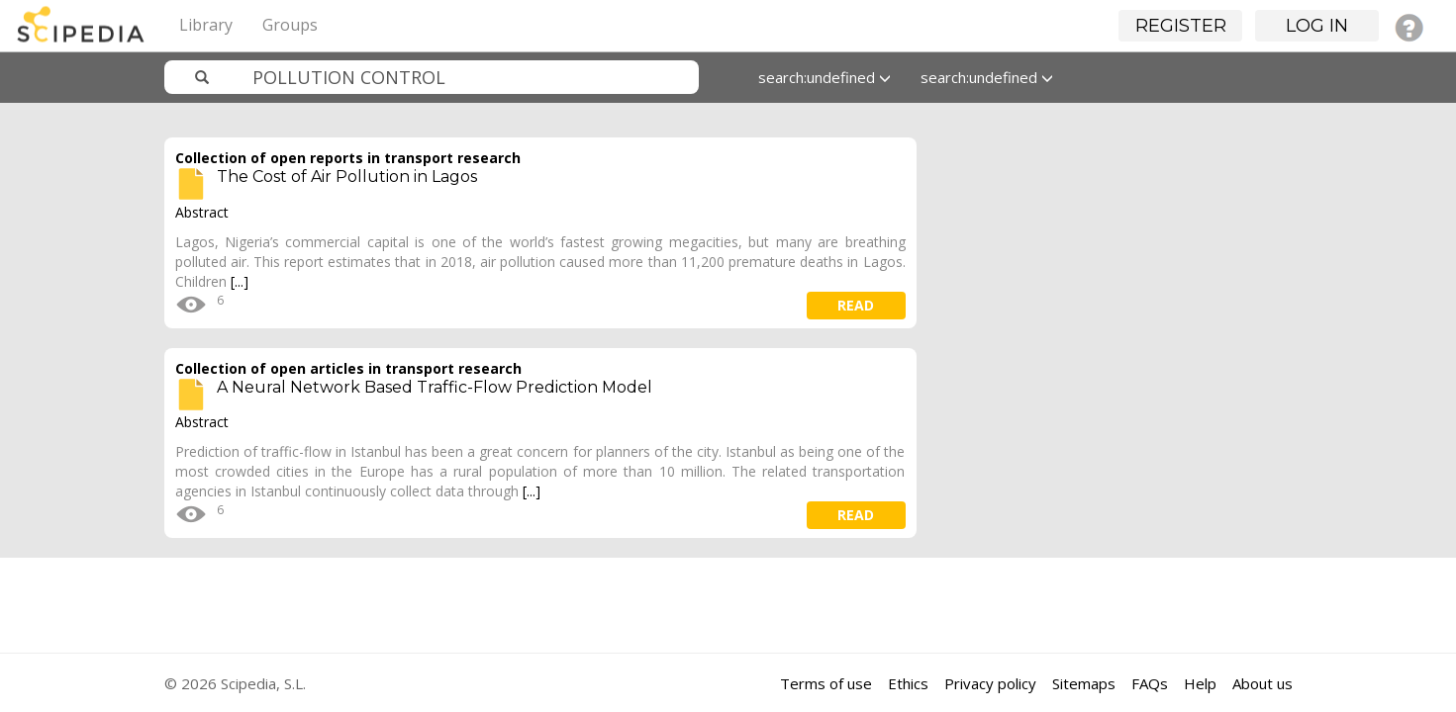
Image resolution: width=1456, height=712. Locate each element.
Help (1200, 683)
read (855, 305)
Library (206, 25)
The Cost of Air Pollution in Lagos (347, 176)
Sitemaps (1084, 683)
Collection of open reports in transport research (348, 157)
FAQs (1149, 683)
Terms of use (826, 683)
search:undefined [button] (824, 77)
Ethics (908, 683)
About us (1262, 683)
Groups (290, 25)
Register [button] (1180, 26)
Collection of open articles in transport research (348, 368)
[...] (239, 281)
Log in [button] (1317, 26)
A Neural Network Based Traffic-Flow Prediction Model (434, 387)
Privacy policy (990, 683)
